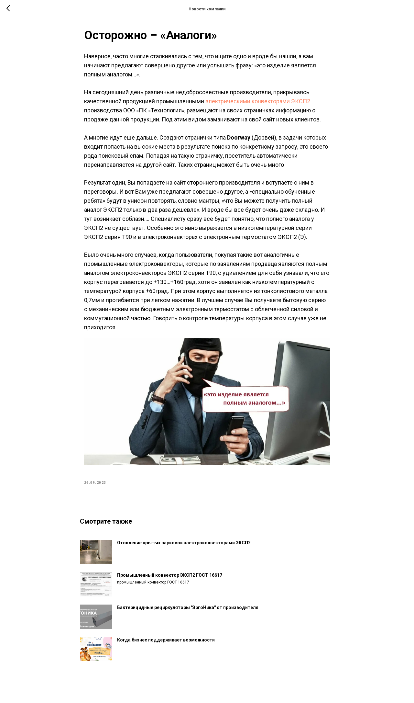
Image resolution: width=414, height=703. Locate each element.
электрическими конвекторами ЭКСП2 (257, 104)
